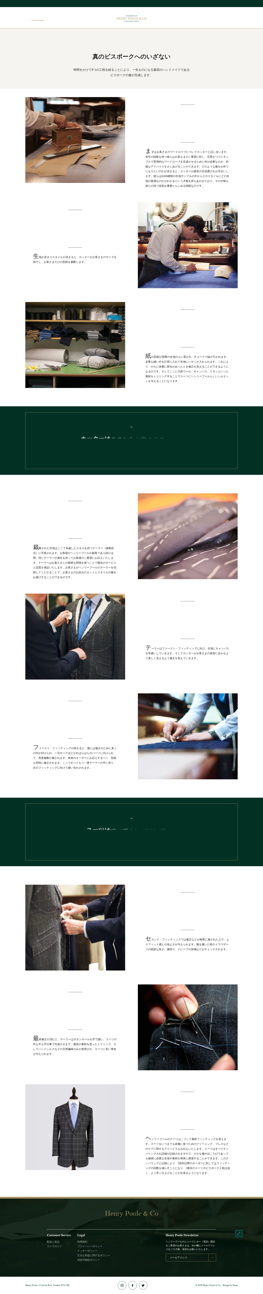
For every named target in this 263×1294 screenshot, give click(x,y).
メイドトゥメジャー (177, 17)
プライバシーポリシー (89, 1246)
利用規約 (82, 1241)
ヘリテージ (210, 17)
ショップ (51, 17)
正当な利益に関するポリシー (93, 1255)
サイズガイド (54, 1246)
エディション (68, 17)
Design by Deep (230, 1285)
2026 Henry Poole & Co (209, 1285)
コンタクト (227, 17)
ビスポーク (35, 17)
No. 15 (196, 17)
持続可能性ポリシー (88, 1260)
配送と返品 (53, 1241)
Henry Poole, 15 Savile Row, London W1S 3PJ (47, 1285)
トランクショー (89, 17)
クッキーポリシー (87, 1251)
